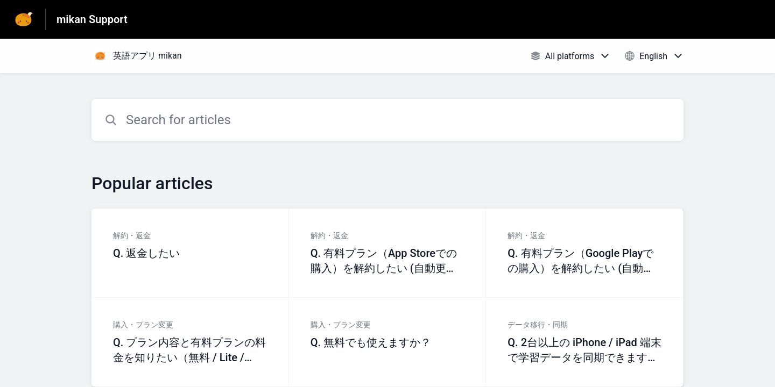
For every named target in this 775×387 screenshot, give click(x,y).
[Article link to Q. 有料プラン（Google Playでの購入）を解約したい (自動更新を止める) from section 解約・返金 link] (585, 253)
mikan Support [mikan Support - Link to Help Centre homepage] (92, 19)
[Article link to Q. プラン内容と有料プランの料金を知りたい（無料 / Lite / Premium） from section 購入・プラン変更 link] (190, 342)
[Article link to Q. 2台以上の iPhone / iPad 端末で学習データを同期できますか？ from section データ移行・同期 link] (585, 342)
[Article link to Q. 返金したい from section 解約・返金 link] (190, 253)
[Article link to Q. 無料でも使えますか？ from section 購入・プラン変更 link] (388, 342)
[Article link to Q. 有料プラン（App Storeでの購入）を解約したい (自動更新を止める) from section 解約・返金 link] (388, 253)
